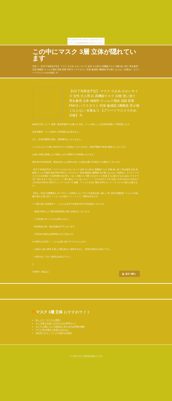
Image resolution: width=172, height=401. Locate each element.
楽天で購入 (130, 274)
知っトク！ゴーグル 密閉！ (48, 320)
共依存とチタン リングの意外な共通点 (53, 333)
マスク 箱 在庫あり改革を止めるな (51, 330)
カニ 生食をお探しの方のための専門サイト (55, 323)
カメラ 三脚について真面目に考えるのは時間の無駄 (60, 327)
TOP (34, 66)
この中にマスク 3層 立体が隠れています (84, 55)
